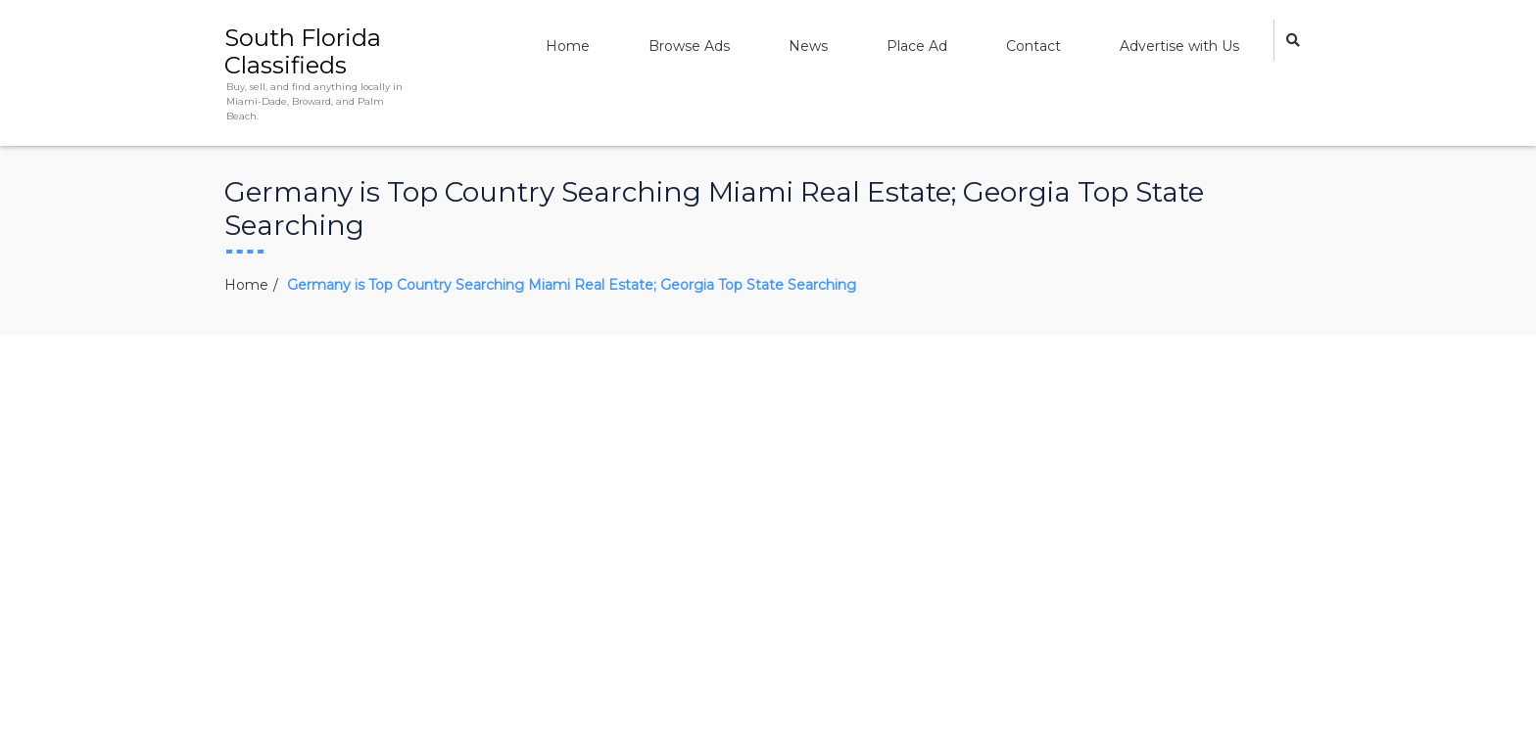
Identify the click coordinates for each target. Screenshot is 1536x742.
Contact (1033, 46)
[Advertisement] (768, 482)
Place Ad (917, 46)
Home (568, 46)
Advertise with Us (1179, 46)
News (808, 46)
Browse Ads (689, 46)
